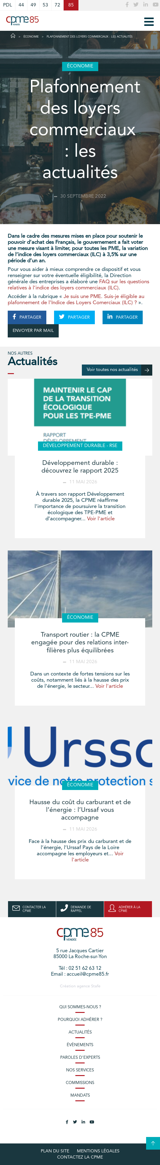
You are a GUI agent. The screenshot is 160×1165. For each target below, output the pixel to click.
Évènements (80, 1045)
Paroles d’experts (80, 1058)
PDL (7, 5)
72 (57, 5)
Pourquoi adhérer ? (80, 1020)
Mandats (80, 1096)
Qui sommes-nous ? (80, 1007)
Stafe (95, 986)
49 (33, 5)
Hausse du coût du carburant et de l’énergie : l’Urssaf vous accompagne (80, 810)
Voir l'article (101, 519)
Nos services (80, 1070)
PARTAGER (27, 317)
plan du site (55, 1151)
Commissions (80, 1083)
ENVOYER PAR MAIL (33, 331)
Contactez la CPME (80, 1157)
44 (21, 5)
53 (45, 5)
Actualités (80, 1032)
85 (71, 5)
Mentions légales (98, 1151)
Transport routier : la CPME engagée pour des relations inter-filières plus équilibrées (80, 643)
